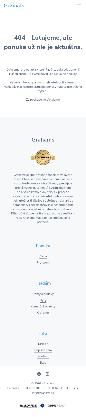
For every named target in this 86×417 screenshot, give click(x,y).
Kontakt (43, 356)
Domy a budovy (43, 294)
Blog (43, 362)
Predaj (43, 256)
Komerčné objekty (43, 306)
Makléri (43, 344)
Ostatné (43, 313)
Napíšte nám (43, 350)
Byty (43, 300)
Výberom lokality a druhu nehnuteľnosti (37, 82)
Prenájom (43, 262)
